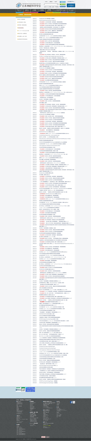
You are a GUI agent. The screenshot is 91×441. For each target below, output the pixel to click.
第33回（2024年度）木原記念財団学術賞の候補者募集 (52, 107)
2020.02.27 (35, 341)
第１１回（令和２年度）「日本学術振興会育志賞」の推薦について (51, 334)
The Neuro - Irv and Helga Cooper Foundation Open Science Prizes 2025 (51, 56)
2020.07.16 (35, 317)
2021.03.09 (35, 294)
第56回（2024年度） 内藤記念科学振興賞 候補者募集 (51, 117)
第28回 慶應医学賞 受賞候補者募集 (48, 195)
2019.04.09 (35, 365)
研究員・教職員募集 (21, 19)
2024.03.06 (35, 126)
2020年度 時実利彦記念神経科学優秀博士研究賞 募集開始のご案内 (51, 356)
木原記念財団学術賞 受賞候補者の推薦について (51, 168)
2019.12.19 (35, 349)
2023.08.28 (35, 157)
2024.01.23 (35, 133)
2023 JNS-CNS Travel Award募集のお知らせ (50, 193)
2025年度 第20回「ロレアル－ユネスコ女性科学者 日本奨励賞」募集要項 (52, 81)
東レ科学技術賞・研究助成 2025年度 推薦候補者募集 (52, 54)
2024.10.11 (34, 90)
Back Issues (31, 405)
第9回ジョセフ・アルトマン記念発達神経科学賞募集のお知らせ (51, 85)
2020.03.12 (35, 339)
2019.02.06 (35, 382)
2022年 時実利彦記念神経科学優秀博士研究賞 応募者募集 (49, 253)
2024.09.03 (35, 99)
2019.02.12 (35, 379)
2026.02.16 (35, 27)
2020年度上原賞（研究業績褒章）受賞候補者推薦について (49, 322)
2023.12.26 (35, 138)
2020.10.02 (35, 312)
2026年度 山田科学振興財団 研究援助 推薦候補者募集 (51, 44)
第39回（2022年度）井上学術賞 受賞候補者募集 (51, 231)
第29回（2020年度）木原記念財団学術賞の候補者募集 (49, 324)
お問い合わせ (58, 408)
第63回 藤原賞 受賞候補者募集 (48, 260)
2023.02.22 (35, 186)
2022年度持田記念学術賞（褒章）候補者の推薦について (52, 241)
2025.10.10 (35, 46)
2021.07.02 (35, 272)
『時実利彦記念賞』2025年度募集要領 (46, 97)
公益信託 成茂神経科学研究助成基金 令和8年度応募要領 (49, 39)
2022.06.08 (35, 224)
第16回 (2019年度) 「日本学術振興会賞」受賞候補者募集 (49, 372)
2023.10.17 (35, 145)
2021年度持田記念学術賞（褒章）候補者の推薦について (52, 296)
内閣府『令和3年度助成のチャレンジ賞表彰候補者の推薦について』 (51, 303)
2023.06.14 (35, 168)
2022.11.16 (34, 204)
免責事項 (58, 412)
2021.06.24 (35, 276)
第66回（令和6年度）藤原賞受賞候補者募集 (50, 90)
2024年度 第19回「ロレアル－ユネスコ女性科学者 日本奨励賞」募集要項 (52, 143)
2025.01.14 (35, 80)
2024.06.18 (35, 106)
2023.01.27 (35, 198)
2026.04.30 (35, 20)
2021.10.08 (35, 262)
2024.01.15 (35, 135)
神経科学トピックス (46, 415)
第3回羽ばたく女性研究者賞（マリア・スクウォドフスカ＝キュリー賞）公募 (53, 154)
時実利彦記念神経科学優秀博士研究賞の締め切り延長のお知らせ (51, 339)
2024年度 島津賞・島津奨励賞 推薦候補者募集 (51, 121)
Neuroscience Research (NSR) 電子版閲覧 (48, 423)
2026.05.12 (35, 18)
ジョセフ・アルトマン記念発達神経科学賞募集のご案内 (49, 351)
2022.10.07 (35, 212)
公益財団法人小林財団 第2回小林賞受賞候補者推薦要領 (49, 317)
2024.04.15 (35, 117)
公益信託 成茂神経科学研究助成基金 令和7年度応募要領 (49, 88)
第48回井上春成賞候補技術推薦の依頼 (46, 200)
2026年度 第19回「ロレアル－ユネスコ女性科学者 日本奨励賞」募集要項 (52, 35)
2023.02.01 (35, 197)
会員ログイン (45, 426)
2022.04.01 (35, 238)
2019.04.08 (35, 367)
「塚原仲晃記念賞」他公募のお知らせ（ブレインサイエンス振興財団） (52, 112)
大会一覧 (18, 425)
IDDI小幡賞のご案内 (43, 102)
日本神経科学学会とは (19, 402)
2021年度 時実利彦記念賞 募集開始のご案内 (47, 310)
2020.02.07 (35, 344)
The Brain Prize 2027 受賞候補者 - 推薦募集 (46, 18)
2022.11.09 (34, 205)
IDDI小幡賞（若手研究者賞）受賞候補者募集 (47, 159)
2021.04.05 (35, 287)
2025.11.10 (34, 35)
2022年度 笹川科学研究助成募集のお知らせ (47, 265)
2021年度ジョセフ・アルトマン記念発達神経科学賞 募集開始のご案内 (52, 308)
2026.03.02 (35, 25)
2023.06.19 (35, 166)
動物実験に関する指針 (46, 404)
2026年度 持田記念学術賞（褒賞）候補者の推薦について (52, 25)
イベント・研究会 (32, 424)
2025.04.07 (35, 71)
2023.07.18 (35, 161)
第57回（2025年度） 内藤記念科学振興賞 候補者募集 (51, 61)
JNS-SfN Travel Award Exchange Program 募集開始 (48, 381)
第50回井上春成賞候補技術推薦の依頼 (46, 83)
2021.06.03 (35, 282)
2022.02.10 (35, 248)
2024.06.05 (35, 107)
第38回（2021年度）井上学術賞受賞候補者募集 (50, 267)
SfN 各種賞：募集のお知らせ (44, 174)
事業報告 (44, 413)
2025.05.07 (35, 69)
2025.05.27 (35, 64)
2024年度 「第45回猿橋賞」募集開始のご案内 (47, 99)
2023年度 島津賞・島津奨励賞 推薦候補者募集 (51, 176)
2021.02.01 (35, 303)
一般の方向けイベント (33, 425)
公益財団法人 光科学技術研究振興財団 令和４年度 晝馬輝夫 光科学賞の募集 (53, 240)
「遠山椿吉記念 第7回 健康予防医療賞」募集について (49, 284)
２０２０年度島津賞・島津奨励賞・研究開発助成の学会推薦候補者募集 (52, 337)
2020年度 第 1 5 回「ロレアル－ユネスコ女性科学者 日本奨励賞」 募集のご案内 (53, 353)
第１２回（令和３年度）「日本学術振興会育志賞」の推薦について (54, 293)
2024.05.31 (35, 112)
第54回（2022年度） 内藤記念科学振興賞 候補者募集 (51, 229)
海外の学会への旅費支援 (22, 33)
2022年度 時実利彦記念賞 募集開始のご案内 (47, 262)
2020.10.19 (35, 310)
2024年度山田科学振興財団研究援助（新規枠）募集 (48, 150)
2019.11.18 (34, 351)
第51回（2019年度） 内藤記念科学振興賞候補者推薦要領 (49, 360)
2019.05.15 (35, 363)
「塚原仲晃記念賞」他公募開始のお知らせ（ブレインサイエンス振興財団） (53, 272)
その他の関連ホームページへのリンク (62, 410)
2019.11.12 (34, 353)
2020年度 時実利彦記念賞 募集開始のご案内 (47, 358)
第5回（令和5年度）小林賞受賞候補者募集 (50, 161)
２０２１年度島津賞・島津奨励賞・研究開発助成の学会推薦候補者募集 (55, 291)
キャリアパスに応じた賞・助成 (23, 30)
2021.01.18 (35, 305)
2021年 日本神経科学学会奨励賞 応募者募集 (47, 315)
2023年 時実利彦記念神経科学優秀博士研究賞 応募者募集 (49, 204)
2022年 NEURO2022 (19, 432)
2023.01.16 (35, 200)
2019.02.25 (35, 372)
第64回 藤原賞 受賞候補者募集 (47, 212)
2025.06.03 (35, 63)
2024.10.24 (35, 88)
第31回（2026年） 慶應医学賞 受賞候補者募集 (50, 30)
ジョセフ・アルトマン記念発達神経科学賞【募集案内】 (49, 207)
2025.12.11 (34, 34)
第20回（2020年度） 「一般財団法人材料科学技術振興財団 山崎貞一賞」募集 (53, 344)
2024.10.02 (35, 95)
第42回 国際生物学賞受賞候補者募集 (48, 32)
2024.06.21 (35, 104)
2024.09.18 (35, 97)
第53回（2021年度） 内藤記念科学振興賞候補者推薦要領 (52, 286)
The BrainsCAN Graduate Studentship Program (47, 346)
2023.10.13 (35, 147)
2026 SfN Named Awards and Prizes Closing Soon (47, 20)
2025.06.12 (35, 61)
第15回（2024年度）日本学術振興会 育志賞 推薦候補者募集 (53, 123)
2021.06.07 (35, 277)
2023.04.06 (35, 181)
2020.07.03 (35, 320)
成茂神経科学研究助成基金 (22, 39)
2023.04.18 (35, 174)
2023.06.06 (35, 169)
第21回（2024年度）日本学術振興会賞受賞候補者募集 (52, 124)
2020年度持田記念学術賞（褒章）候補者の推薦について (49, 341)
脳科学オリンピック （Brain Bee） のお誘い (22, 419)
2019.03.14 (35, 370)
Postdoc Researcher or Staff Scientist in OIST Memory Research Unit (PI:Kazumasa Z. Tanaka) (55, 138)
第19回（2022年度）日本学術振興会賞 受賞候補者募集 (52, 246)
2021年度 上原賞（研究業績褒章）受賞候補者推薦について (52, 274)
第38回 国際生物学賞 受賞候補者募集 (49, 250)
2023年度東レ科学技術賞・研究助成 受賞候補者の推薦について (54, 164)
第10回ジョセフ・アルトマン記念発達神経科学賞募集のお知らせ (51, 37)
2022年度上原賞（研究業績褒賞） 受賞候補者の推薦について (54, 221)
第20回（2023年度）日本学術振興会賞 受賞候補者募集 (52, 186)
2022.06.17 (35, 221)
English (56, 1)
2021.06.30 (35, 274)
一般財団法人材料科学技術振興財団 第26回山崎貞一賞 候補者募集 (52, 27)
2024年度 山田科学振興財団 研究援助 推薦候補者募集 (52, 152)
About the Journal (32, 407)
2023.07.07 (35, 162)
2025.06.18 (35, 59)
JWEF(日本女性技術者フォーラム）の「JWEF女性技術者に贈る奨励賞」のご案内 (54, 320)
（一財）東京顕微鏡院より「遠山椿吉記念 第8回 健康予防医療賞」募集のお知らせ (55, 181)
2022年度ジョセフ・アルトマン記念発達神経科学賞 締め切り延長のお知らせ (53, 251)
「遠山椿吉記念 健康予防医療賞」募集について (48, 363)
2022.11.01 (34, 207)
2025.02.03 (35, 76)
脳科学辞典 (18, 420)
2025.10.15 (35, 42)
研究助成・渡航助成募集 (33, 415)
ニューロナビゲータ (19, 412)
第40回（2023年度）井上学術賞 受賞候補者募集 (51, 179)
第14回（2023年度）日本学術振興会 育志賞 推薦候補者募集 (53, 183)
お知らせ (31, 410)
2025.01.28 (35, 78)
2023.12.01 (35, 142)
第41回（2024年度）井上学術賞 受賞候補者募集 (51, 119)
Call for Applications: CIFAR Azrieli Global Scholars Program (49, 349)
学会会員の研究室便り (19, 411)
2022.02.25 (35, 243)
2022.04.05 (35, 236)
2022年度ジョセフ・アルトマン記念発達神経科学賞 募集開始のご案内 (52, 258)
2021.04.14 (35, 286)
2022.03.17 (35, 241)
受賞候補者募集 (32, 416)
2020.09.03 (35, 313)
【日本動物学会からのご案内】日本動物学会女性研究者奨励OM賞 (51, 370)
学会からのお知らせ (19, 422)
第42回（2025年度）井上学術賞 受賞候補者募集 (51, 69)
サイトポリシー (59, 411)
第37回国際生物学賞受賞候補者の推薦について (47, 305)
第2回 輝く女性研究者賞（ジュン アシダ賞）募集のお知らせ (50, 332)
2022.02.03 (35, 250)
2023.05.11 (34, 172)
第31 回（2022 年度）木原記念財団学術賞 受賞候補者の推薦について (55, 223)
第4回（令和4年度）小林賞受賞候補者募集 (50, 216)
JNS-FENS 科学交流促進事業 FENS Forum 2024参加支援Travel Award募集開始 (53, 142)
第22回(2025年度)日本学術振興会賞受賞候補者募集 (51, 76)
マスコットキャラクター (20, 421)
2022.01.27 (35, 251)
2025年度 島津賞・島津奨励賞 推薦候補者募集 (51, 71)
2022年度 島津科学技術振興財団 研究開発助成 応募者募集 (50, 233)
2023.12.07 (35, 140)
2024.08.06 (35, 100)
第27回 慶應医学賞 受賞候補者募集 (48, 248)
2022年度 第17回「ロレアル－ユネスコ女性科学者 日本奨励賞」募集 (51, 255)
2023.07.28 (35, 159)
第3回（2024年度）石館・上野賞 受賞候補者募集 (51, 116)
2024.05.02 (35, 116)
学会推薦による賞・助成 (22, 36)
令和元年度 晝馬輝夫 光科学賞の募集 (46, 367)
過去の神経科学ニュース (46, 427)
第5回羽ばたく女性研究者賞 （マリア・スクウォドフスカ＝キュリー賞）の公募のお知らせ (55, 46)
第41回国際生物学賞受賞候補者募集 (48, 80)
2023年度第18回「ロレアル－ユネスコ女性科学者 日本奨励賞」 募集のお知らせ (53, 202)
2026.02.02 (35, 30)
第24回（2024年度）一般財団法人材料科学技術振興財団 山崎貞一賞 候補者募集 (54, 128)
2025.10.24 (35, 39)
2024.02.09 (35, 128)
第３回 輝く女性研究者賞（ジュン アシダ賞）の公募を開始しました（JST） (53, 289)
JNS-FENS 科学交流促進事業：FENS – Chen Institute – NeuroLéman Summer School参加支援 (55, 188)
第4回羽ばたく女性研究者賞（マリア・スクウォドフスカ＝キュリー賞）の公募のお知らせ (55, 92)
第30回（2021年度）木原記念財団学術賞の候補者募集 (52, 276)
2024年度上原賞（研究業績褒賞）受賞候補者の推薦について (53, 106)
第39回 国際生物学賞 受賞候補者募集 (49, 197)
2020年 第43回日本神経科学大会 (21, 434)
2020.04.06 (35, 332)
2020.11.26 (34, 306)
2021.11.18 (34, 255)
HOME (46, 1)
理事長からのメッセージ (20, 410)
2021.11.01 (34, 258)
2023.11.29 (34, 143)
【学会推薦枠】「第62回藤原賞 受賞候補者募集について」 (50, 312)
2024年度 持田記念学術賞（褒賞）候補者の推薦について (52, 126)
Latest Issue (31, 404)
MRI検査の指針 (45, 405)
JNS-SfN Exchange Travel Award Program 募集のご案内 (48, 319)
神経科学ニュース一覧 (46, 411)
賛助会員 (18, 409)
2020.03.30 (35, 337)
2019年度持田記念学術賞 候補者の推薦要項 (47, 375)
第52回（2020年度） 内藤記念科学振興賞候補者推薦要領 (49, 330)
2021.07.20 (35, 270)
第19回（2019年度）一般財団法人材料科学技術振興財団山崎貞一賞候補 (52, 379)
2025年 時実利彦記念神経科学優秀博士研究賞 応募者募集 (49, 87)
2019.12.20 (35, 346)
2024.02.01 (35, 131)
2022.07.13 (35, 217)
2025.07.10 (35, 51)
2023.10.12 (35, 150)
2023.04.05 (35, 183)
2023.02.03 (35, 195)
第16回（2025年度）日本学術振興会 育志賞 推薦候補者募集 (53, 73)
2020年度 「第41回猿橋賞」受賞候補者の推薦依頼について (50, 329)
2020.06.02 (35, 329)
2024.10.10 (35, 92)
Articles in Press (32, 403)
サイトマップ (58, 413)
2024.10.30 (35, 85)
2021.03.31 (35, 291)
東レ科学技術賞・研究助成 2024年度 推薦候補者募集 (52, 104)
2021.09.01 (35, 265)
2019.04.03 (35, 368)
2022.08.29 (35, 214)
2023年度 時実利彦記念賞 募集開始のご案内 (47, 214)
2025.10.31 (35, 37)
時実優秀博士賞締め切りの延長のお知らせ (47, 294)
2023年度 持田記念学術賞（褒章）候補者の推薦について (52, 185)
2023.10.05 (35, 154)
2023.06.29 (35, 164)
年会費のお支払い (45, 414)
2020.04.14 (35, 330)
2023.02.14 (35, 188)
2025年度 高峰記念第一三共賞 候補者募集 (49, 95)
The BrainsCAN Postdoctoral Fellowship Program (47, 348)
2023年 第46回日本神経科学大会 (21, 431)
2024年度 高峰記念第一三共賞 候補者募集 (49, 149)
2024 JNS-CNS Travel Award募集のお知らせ (47, 131)
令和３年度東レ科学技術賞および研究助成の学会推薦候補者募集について (55, 298)
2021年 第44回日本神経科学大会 (21, 433)
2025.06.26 (35, 56)
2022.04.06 (35, 229)
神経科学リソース (45, 416)
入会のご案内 (58, 402)
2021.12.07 (35, 253)
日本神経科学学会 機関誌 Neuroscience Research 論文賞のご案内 (51, 282)
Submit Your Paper (32, 406)
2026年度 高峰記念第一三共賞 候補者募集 (49, 42)
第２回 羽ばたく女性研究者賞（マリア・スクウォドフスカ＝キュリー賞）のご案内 (54, 205)
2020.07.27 (35, 315)
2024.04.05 (35, 121)
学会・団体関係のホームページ (61, 409)
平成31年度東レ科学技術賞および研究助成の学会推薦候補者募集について (52, 374)
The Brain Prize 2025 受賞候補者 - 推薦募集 (46, 114)
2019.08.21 (35, 356)
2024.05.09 (35, 114)
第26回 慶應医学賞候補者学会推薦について (50, 301)
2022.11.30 (34, 202)
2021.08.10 (35, 267)
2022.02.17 (35, 246)
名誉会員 (18, 408)
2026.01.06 (35, 32)
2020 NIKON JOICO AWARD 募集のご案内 (46, 313)
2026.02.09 (35, 28)
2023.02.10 (35, 193)
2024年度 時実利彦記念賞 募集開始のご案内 (47, 147)
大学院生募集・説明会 (22, 22)
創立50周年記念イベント (20, 413)
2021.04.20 (35, 284)
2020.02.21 (35, 342)
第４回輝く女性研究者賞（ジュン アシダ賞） (47, 236)
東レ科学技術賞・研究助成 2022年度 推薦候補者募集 (51, 219)
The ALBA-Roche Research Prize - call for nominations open (49, 135)
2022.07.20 (35, 216)
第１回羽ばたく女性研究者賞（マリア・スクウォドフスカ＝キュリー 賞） (52, 257)
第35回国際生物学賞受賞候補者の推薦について (47, 377)
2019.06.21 (35, 360)
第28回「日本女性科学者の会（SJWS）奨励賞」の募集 (49, 209)
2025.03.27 (35, 73)
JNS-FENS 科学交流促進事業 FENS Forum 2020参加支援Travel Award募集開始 (53, 355)
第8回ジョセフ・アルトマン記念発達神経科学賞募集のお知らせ (54, 133)
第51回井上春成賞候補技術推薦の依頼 (46, 34)
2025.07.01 (35, 54)
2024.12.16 (35, 81)
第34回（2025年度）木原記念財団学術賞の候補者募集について (53, 59)
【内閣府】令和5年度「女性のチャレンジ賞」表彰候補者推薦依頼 (51, 190)
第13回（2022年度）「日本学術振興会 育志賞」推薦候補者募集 (53, 238)
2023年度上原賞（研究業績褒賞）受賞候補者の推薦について (53, 166)
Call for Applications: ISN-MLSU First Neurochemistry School (49, 145)
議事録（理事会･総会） (46, 412)
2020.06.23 (35, 322)
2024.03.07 (35, 124)
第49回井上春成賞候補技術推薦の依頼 (46, 140)
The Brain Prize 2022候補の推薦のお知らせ (46, 269)
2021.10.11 (34, 260)
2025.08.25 (35, 47)
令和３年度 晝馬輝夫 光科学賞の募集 (46, 287)
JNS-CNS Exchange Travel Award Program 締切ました (48, 365)
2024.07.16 (35, 102)
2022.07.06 (35, 219)
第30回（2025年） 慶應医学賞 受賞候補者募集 (50, 78)
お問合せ (51, 1)
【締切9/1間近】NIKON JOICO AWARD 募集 (47, 49)
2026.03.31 (35, 23)
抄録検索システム (45, 424)
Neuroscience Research (32, 402)
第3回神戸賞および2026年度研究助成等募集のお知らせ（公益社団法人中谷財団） (54, 63)
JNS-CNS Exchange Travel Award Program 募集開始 (48, 382)
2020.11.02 (34, 308)
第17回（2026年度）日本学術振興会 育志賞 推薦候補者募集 (53, 23)
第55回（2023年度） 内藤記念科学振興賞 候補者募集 (51, 178)
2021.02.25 (35, 298)
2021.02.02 (35, 301)
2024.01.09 (35, 136)
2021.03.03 (35, 296)
